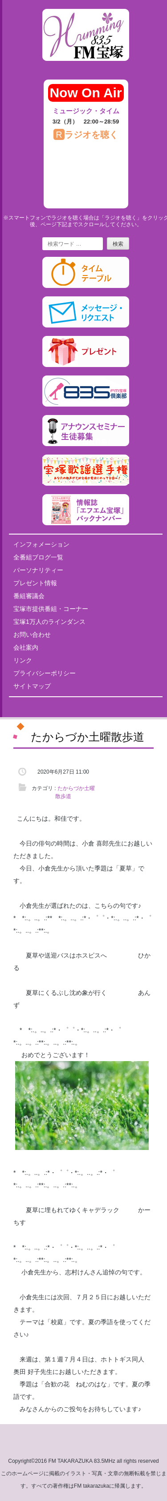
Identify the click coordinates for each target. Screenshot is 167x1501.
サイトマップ (32, 686)
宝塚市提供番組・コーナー (50, 608)
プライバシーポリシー (44, 673)
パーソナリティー (38, 570)
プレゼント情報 (35, 583)
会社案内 (25, 647)
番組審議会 (29, 595)
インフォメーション (41, 544)
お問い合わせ (32, 634)
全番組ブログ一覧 (38, 557)
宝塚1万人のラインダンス (49, 621)
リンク (22, 660)
